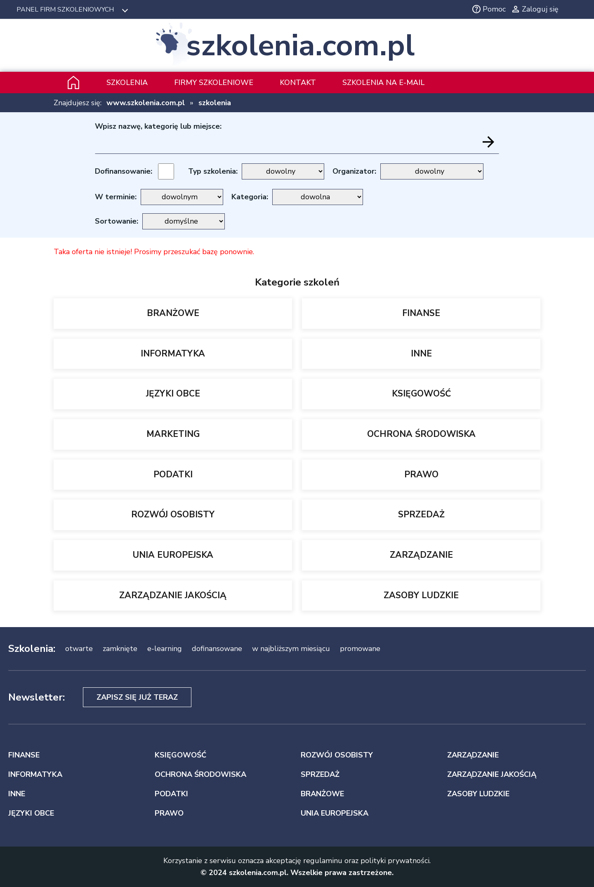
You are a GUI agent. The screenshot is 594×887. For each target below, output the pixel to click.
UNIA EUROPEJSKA (172, 555)
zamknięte (120, 648)
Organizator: (354, 171)
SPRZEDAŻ (421, 514)
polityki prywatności (395, 861)
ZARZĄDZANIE (421, 555)
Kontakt (298, 82)
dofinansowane (217, 648)
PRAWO (421, 474)
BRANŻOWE (173, 313)
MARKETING (173, 434)
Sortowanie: (116, 221)
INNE (421, 353)
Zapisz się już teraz (137, 697)
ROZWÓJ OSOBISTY (172, 514)
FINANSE (421, 313)
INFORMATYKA (173, 353)
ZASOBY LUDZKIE (421, 595)
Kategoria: (249, 197)
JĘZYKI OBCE (173, 393)
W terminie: (116, 197)
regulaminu (322, 861)
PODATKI (173, 474)
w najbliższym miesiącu (291, 648)
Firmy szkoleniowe (213, 82)
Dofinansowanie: (123, 171)
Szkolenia (127, 82)
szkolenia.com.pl (300, 45)
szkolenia (214, 102)
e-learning (164, 648)
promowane (360, 648)
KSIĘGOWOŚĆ (421, 393)
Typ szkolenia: (213, 171)
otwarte (79, 648)
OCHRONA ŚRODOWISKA (421, 434)
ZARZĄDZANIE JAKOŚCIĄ (172, 595)
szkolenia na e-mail (383, 82)
